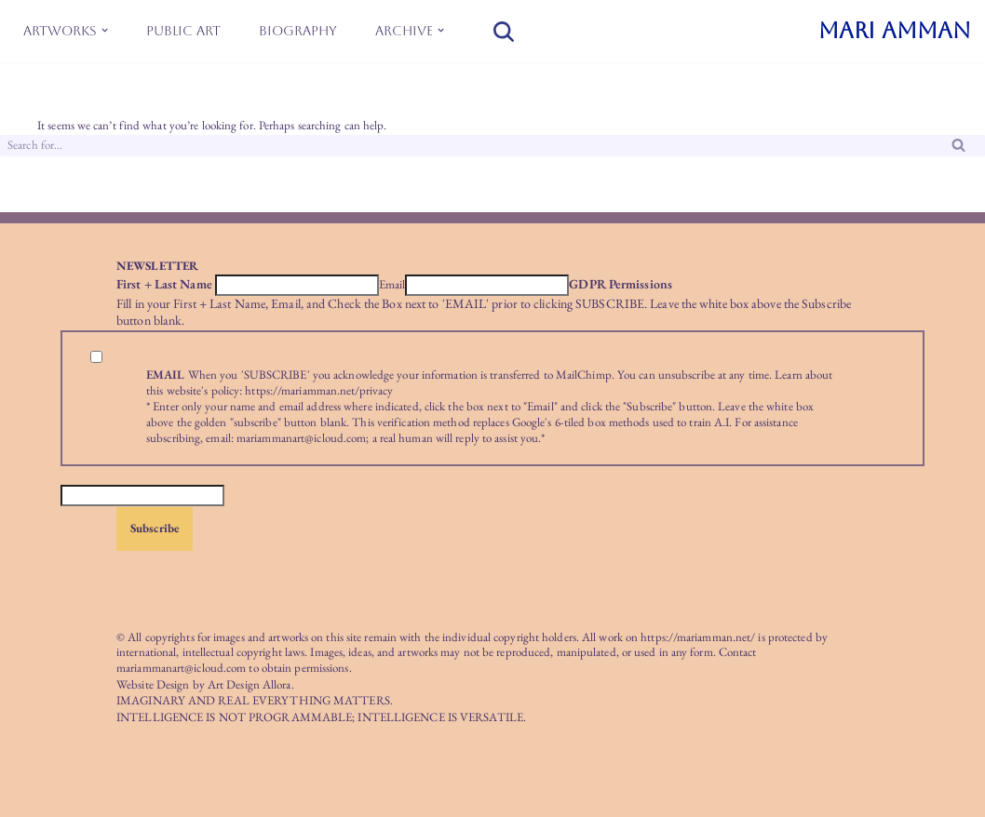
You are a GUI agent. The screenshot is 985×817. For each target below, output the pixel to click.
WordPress (167, 797)
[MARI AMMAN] (894, 31)
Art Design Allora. (251, 684)
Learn (789, 374)
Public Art (183, 30)
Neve (63, 797)
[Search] (503, 31)
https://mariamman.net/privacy (319, 390)
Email (392, 284)
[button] (104, 30)
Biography (298, 30)
